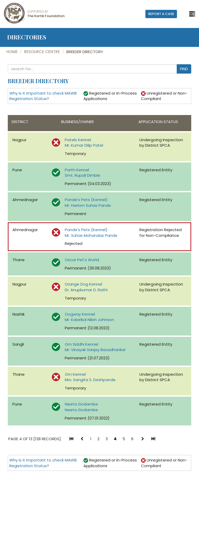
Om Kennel (75, 374)
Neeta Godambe (81, 404)
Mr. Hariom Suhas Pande (88, 205)
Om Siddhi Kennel (81, 344)
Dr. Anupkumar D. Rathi (86, 290)
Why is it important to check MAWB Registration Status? (43, 95)
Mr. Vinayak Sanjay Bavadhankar (95, 349)
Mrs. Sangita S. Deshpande (90, 379)
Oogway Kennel (80, 314)
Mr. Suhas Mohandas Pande (91, 235)
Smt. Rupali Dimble (82, 175)
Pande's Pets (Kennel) (86, 199)
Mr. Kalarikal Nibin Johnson (89, 319)
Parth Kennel (77, 170)
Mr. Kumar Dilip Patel (84, 145)
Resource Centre (42, 51)
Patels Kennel (78, 140)
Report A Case (161, 13)
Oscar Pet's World (82, 259)
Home (12, 51)
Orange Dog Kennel (83, 284)
